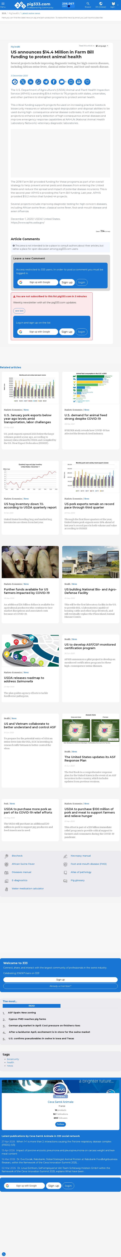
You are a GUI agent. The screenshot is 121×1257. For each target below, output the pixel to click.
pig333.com (38, 4)
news (10, 1065)
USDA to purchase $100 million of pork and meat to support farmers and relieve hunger (89, 812)
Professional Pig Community (40, 8)
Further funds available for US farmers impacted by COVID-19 (27, 591)
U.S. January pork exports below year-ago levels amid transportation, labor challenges (28, 418)
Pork (6, 804)
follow (60, 1124)
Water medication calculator (28, 888)
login (81, 282)
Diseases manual (21, 872)
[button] (37, 282)
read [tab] (32, 1006)
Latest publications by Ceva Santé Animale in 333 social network (41, 1136)
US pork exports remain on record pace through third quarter (89, 505)
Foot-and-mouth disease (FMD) (89, 864)
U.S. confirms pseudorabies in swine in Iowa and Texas (41, 1038)
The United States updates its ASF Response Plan (90, 758)
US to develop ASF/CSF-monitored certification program (90, 646)
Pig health (15, 47)
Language (101, 46)
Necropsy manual (81, 855)
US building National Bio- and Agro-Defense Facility (90, 591)
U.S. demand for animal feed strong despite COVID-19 (85, 416)
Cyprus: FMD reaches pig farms (27, 1019)
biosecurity (13, 1059)
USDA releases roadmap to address (24, 679)
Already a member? (60, 986)
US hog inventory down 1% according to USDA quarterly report (30, 505)
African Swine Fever (23, 864)
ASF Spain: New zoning (22, 1012)
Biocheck (17, 855)
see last (19, 310)
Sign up (67, 282)
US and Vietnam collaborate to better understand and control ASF (30, 725)
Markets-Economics (13, 410)
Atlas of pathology (81, 872)
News (26, 410)
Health (67, 584)
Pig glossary (78, 880)
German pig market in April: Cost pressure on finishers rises (44, 1025)
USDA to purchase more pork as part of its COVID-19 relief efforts (28, 810)
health (10, 1062)
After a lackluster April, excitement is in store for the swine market (49, 1032)
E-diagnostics (19, 880)
